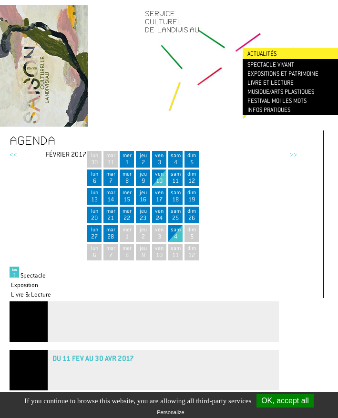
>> (293, 154)
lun (94, 159)
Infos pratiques (268, 109)
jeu (143, 159)
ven (159, 159)
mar (110, 159)
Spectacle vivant (270, 64)
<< (13, 154)
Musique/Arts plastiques (280, 91)
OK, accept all (285, 401)
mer (127, 159)
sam (175, 159)
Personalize (170, 412)
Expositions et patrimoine (282, 73)
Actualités (262, 53)
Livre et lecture (270, 82)
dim (191, 159)
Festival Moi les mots (277, 100)
